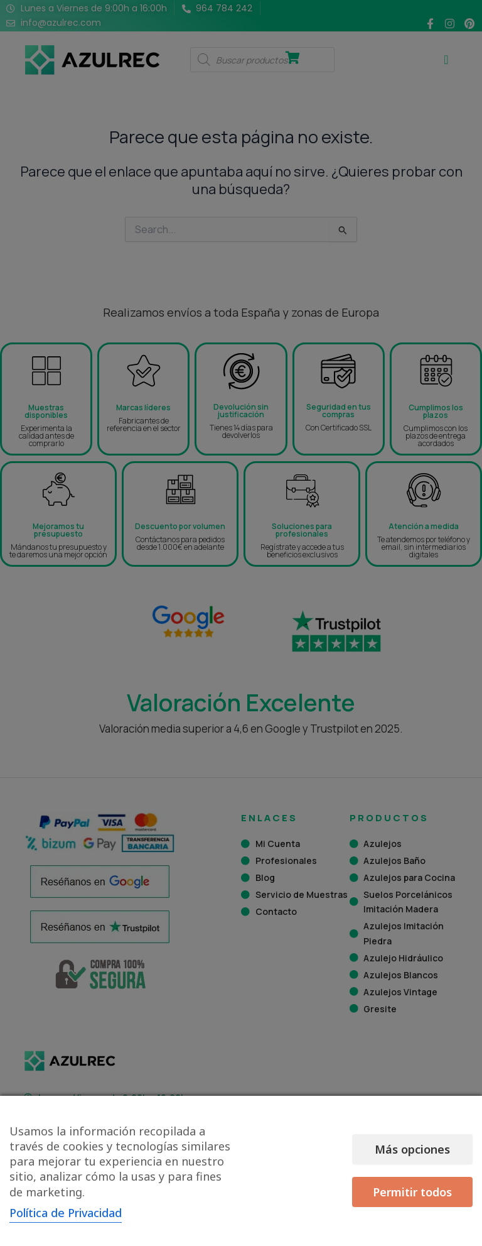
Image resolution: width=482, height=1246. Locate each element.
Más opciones (301, 1170)
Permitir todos (419, 1170)
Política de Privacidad (65, 1212)
